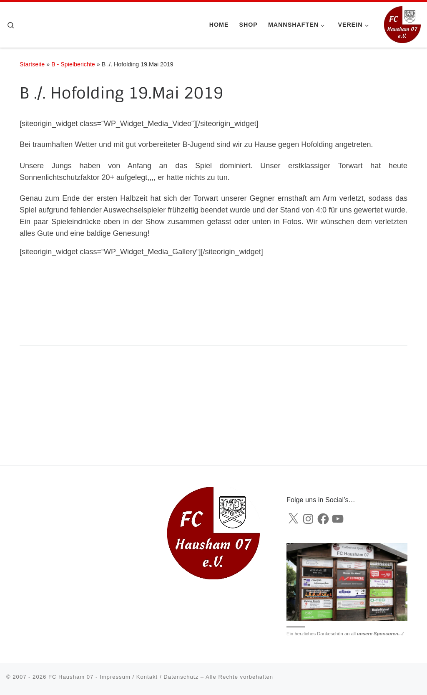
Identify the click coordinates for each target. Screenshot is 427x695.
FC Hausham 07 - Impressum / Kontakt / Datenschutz (123, 677)
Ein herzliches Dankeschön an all (345, 633)
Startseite (32, 64)
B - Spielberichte (73, 64)
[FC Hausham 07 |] (402, 24)
